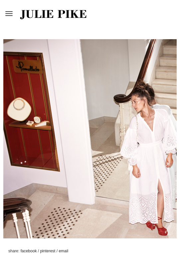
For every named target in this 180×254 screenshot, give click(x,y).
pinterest (48, 251)
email (63, 251)
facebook (29, 251)
